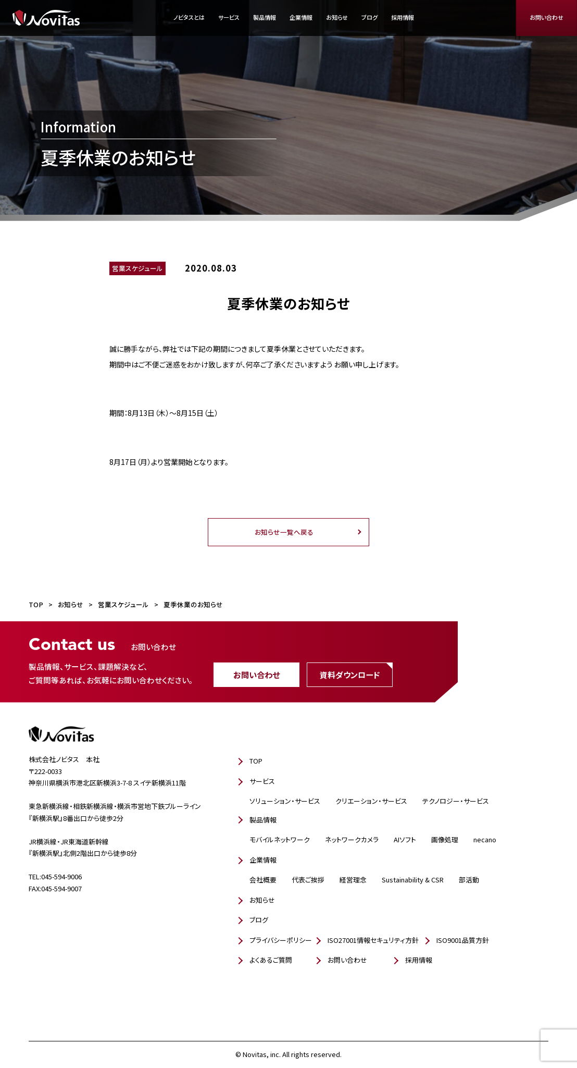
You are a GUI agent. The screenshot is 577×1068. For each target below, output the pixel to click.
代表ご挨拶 (308, 880)
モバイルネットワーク (279, 839)
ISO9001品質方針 (462, 940)
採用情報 (402, 17)
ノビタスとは (189, 17)
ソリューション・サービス (284, 801)
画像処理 (444, 839)
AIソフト (405, 839)
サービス (229, 17)
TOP (255, 761)
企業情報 (301, 17)
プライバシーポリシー (280, 940)
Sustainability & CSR (413, 880)
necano (484, 839)
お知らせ (337, 17)
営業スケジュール (137, 268)
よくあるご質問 (270, 960)
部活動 (469, 880)
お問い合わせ (546, 17)
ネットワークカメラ (352, 839)
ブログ (369, 17)
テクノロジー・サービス (455, 801)
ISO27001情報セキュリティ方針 (373, 940)
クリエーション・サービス (371, 801)
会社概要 (263, 880)
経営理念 (353, 880)
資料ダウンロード (350, 674)
